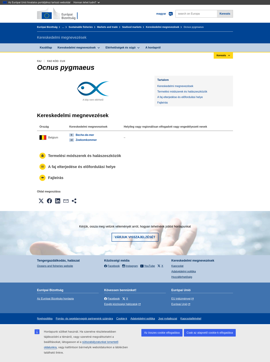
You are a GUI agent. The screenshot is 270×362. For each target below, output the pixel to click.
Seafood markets (132, 27)
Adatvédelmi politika (183, 271)
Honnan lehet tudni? (87, 2)
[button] (41, 200)
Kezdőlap (46, 47)
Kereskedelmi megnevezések (162, 27)
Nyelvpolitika (45, 318)
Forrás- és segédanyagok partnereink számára (84, 318)
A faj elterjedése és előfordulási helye (180, 97)
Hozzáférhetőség (181, 276)
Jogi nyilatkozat (167, 318)
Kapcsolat (177, 265)
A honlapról (152, 47)
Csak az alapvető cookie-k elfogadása (210, 332)
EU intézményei (181, 298)
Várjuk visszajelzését (135, 237)
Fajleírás (162, 102)
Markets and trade (107, 27)
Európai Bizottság (47, 27)
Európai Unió (179, 304)
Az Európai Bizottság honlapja (55, 298)
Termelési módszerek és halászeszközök (182, 91)
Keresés (225, 13)
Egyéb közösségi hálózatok (121, 304)
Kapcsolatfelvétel (190, 318)
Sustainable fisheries (81, 27)
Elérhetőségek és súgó (121, 47)
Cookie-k (121, 318)
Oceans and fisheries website (55, 265)
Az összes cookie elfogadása (162, 332)
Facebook (112, 298)
